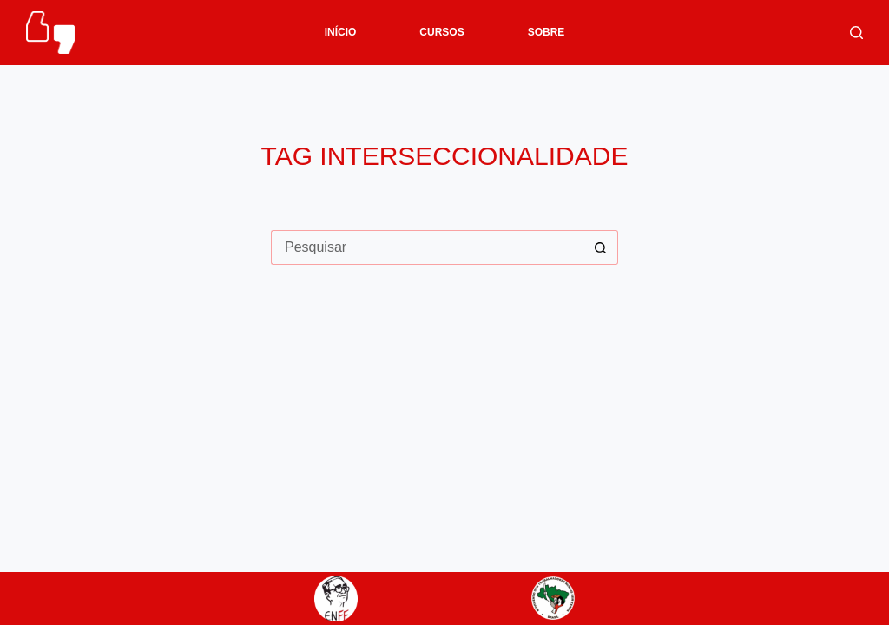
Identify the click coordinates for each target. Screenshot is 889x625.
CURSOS (441, 32)
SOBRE (546, 32)
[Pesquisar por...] (427, 247)
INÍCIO (341, 32)
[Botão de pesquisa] (600, 247)
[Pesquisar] (856, 32)
